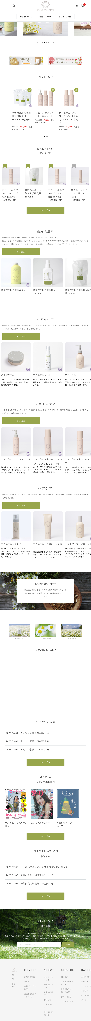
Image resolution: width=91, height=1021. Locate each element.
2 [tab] (47, 136)
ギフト (83, 1000)
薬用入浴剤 (85, 977)
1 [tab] (44, 136)
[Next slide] (53, 42)
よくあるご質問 (65, 16)
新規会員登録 (29, 977)
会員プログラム (45, 16)
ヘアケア (84, 991)
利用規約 (64, 977)
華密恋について (26, 16)
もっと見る (45, 210)
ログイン (27, 982)
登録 (68, 944)
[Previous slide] (37, 42)
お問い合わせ (66, 997)
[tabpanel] (22, 107)
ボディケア (85, 982)
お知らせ (47, 1000)
